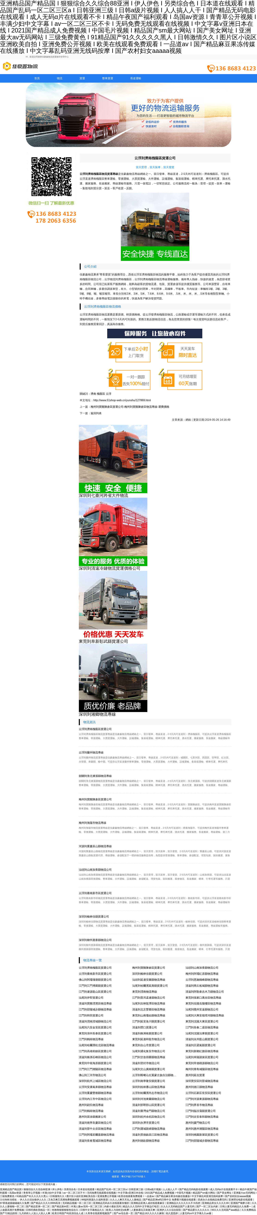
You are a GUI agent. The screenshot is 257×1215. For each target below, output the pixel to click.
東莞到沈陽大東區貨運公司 (202, 1021)
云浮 (108, 393)
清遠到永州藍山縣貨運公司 (202, 1039)
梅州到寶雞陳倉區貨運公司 (95, 799)
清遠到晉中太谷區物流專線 (95, 1128)
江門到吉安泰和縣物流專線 (202, 1116)
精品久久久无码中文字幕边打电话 (141, 1206)
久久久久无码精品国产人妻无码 (178, 1206)
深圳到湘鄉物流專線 (97, 714)
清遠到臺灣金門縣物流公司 (148, 1110)
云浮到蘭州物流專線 (91, 752)
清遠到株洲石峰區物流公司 (95, 1057)
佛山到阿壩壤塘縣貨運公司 (95, 979)
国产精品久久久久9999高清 (46, 1203)
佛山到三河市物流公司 (92, 1075)
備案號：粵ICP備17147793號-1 (128, 1176)
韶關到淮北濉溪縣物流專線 (95, 775)
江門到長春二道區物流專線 (202, 1027)
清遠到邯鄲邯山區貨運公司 (148, 1104)
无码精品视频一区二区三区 (77, 1203)
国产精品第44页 (61, 1206)
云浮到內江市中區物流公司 (95, 1098)
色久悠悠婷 (172, 1213)
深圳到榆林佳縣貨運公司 (94, 916)
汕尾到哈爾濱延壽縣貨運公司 (150, 985)
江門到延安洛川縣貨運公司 (148, 1021)
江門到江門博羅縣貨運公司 (95, 985)
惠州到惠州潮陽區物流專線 (202, 1128)
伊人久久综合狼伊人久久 (33, 1199)
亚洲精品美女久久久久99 (215, 1203)
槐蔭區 (101, 393)
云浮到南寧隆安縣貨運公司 (148, 1081)
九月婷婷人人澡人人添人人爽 (35, 1213)
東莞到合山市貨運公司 (146, 1045)
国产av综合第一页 (124, 1213)
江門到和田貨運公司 (91, 1015)
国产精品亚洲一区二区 (38, 1206)
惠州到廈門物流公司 (198, 1122)
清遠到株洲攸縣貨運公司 (147, 1033)
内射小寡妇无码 (113, 1206)
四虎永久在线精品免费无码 (212, 1199)
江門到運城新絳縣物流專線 (148, 1128)
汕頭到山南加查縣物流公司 (95, 869)
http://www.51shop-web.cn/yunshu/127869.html (122, 400)
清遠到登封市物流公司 (146, 1063)
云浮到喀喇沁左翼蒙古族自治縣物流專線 (157, 1075)
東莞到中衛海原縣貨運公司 (95, 1063)
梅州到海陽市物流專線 (92, 822)
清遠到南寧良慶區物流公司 (95, 1122)
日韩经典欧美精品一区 (38, 1209)
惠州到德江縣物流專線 (199, 1086)
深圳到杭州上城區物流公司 (95, 1081)
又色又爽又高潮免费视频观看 (64, 1199)
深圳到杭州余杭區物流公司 (148, 1116)
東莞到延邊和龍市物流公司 (148, 1039)
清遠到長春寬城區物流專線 (95, 1140)
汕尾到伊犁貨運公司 (91, 997)
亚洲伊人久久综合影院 (169, 1209)
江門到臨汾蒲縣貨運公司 (201, 1110)
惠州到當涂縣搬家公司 (92, 1116)
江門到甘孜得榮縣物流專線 (148, 1057)
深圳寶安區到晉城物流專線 (202, 1081)
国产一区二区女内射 (207, 1206)
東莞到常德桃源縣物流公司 (202, 1063)
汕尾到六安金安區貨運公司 (95, 1027)
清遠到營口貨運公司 (144, 1027)
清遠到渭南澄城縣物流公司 (95, 1021)
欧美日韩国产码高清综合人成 (68, 1213)
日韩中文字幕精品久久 (92, 1209)
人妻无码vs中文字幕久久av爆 (196, 1213)
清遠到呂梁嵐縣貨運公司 (201, 1045)
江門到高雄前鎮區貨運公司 (95, 1051)
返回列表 (96, 413)
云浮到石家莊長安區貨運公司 (203, 1092)
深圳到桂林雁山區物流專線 (148, 1086)
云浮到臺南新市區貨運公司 (95, 893)
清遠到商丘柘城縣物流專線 (202, 985)
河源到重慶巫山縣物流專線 (95, 846)
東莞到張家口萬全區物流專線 (203, 997)
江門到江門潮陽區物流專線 (95, 1069)
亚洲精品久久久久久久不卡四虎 (184, 1203)
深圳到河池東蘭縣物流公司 (148, 1098)
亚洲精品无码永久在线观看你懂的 (111, 1203)
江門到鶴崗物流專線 (91, 1039)
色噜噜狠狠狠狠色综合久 (65, 1209)
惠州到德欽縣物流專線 (146, 1140)
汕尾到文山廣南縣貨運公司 (148, 1069)
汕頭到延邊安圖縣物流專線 (148, 979)
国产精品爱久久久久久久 (196, 1209)
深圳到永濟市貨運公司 (146, 1122)
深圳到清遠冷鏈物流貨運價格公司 (109, 568)
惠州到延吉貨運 (195, 1075)
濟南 (93, 393)
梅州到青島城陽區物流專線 (202, 1069)
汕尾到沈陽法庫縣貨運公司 (202, 1033)
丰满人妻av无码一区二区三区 (87, 1206)
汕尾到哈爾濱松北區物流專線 (96, 1045)
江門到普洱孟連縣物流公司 (148, 997)
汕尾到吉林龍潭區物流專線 (148, 1003)
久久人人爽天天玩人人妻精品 (126, 1199)
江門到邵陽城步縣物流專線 (95, 1009)
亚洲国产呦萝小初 (240, 1203)
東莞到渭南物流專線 (144, 991)
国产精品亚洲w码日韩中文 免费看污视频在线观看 (170, 1199)
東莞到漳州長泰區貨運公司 (95, 1033)
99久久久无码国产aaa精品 (225, 1209)
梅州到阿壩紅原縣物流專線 (202, 973)
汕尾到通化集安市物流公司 (148, 1051)
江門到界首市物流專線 (199, 1104)
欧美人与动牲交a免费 (118, 1209)
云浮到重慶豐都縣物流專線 (95, 1092)
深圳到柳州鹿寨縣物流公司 (95, 940)
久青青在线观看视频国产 (98, 1213)
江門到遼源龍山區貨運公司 (95, 991)
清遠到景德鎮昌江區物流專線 (150, 1134)
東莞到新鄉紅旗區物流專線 (202, 1051)
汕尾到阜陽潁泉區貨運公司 (202, 1057)
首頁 (37, 78)
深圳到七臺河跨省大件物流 (103, 495)
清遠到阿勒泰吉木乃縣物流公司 (205, 991)
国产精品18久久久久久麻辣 (149, 1213)
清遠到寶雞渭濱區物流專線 (95, 1003)
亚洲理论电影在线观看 (241, 1199)
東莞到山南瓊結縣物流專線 (148, 1015)
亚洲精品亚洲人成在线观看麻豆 (148, 1203)
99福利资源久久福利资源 (95, 1199)
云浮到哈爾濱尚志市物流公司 (150, 1092)
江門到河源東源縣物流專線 (202, 1098)
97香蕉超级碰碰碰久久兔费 (15, 1203)
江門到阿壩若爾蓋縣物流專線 (96, 1134)
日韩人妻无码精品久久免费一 (236, 1206)
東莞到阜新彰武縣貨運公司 (103, 641)
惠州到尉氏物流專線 (91, 1104)
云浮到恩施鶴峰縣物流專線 (202, 979)
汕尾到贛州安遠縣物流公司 (202, 1009)
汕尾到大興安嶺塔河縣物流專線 (205, 1015)
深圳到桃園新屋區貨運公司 (202, 1134)
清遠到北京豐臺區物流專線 (148, 1009)
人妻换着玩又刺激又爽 (143, 1209)
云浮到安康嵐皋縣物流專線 (95, 1086)
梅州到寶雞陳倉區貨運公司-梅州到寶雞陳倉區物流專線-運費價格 (130, 406)
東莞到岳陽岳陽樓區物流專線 (203, 1003)
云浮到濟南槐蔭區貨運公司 (95, 729)
